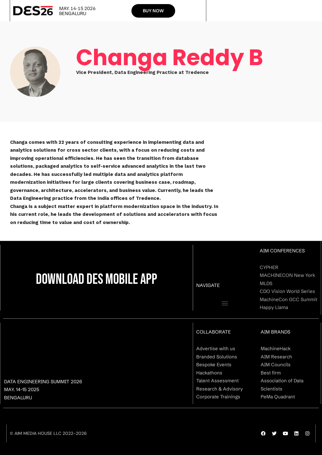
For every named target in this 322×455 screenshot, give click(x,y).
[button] (225, 303)
